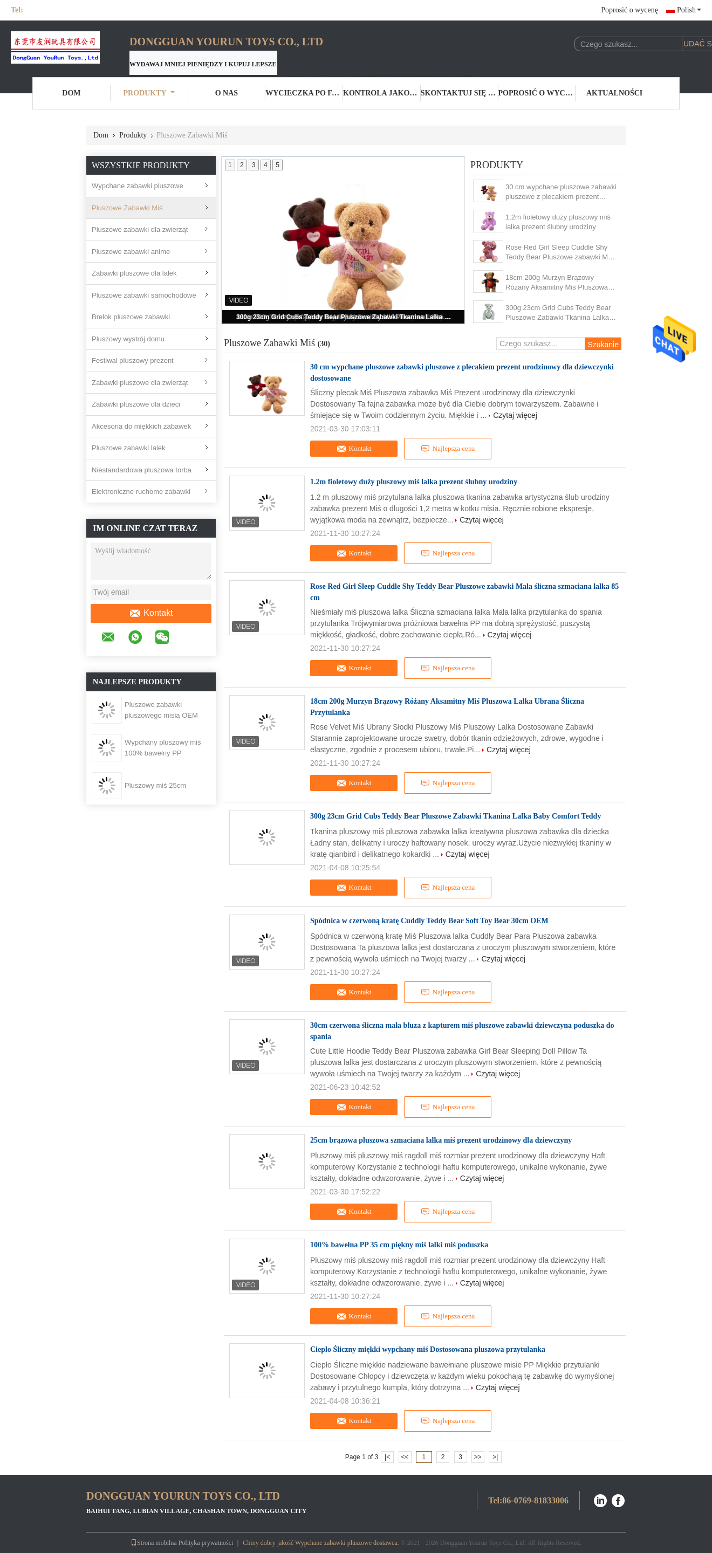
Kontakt (151, 613)
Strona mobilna (154, 1543)
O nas (226, 93)
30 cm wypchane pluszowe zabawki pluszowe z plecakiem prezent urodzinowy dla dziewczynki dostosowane (561, 192)
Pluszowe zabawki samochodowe (144, 295)
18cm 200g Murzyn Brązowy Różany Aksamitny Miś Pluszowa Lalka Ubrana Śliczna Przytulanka (557, 282)
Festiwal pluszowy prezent (133, 360)
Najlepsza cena (448, 448)
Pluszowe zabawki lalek (129, 448)
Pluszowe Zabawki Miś (127, 208)
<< (404, 1457)
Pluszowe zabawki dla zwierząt (140, 229)
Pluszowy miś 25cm (155, 785)
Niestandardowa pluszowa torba (141, 470)
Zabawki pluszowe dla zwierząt (140, 383)
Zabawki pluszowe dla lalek (134, 273)
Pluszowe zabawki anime (131, 252)
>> (478, 1457)
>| (495, 1457)
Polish (689, 10)
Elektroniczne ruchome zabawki (141, 491)
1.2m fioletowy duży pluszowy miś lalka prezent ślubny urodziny (558, 222)
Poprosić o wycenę (629, 10)
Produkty (149, 93)
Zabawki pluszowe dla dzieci (136, 404)
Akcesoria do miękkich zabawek (141, 426)
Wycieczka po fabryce (304, 93)
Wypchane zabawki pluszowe (137, 186)
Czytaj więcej (515, 415)
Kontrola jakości (382, 93)
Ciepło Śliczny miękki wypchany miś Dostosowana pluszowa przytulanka (427, 1349)
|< (387, 1457)
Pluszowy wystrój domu (128, 339)
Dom (71, 93)
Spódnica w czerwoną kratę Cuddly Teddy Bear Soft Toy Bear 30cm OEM (429, 921)
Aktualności (614, 93)
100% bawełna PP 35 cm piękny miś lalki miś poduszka (399, 1245)
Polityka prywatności (206, 1543)
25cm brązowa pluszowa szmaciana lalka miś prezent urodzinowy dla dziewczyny (441, 1140)
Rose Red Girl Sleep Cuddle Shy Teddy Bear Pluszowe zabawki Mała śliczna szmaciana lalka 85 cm (561, 252)
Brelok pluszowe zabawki (131, 317)
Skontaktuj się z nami (459, 93)
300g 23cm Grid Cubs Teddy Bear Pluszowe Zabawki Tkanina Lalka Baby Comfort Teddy (344, 317)
